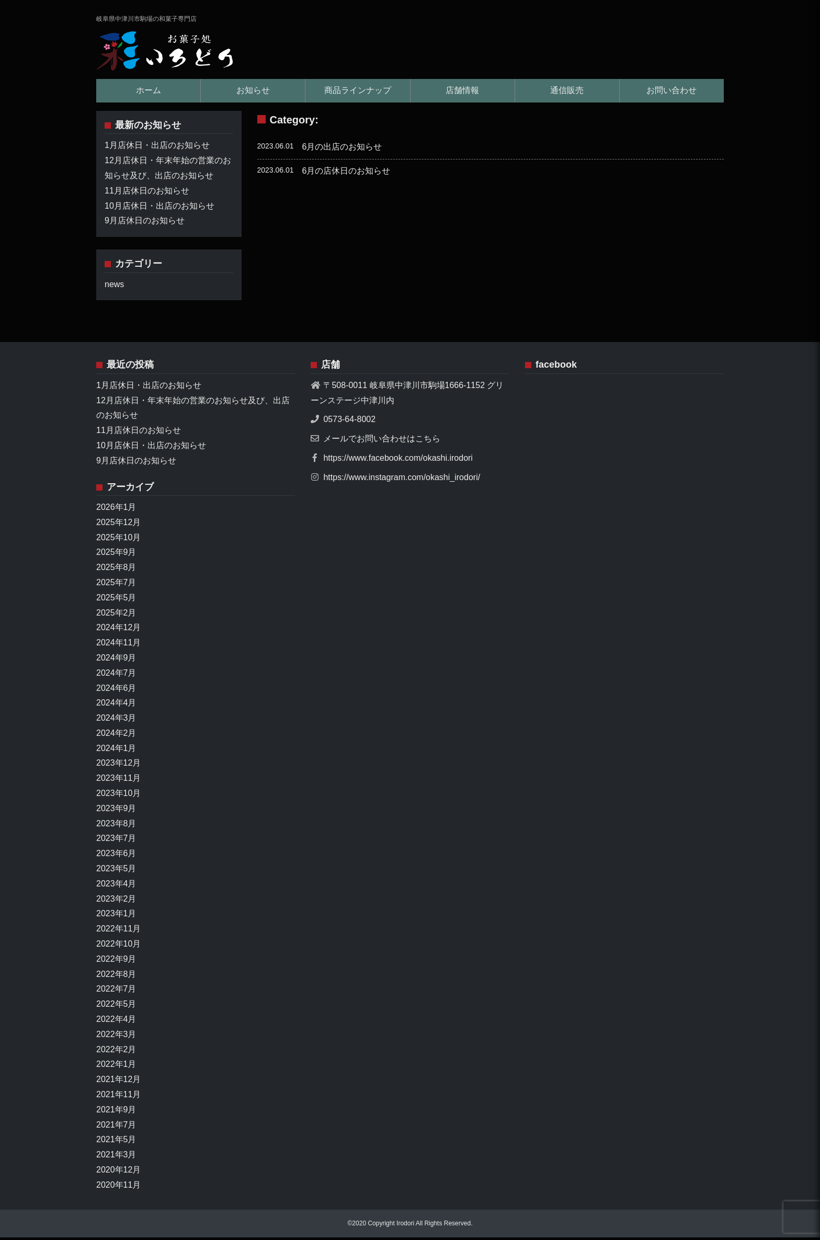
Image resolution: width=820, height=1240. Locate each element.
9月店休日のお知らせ (145, 223)
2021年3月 (116, 1157)
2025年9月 (116, 555)
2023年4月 (116, 886)
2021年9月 (116, 1112)
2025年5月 (116, 600)
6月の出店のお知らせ (342, 149)
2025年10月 (118, 540)
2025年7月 (116, 585)
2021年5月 (116, 1142)
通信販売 (567, 92)
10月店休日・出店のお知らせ (159, 208)
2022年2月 (116, 1052)
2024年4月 (116, 705)
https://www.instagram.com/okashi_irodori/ (401, 479)
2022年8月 (116, 976)
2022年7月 (116, 991)
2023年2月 (116, 901)
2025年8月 (116, 569)
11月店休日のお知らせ (147, 193)
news (114, 286)
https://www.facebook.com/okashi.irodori (397, 460)
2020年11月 (118, 1187)
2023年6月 (116, 855)
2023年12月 (118, 765)
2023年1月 (116, 916)
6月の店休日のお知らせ (346, 173)
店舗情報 (462, 92)
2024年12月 (118, 629)
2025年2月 (116, 615)
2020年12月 (118, 1172)
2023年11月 (118, 780)
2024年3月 (116, 720)
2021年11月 (118, 1097)
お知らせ (253, 92)
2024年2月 (116, 735)
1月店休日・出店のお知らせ (157, 148)
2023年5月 (116, 871)
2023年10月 (118, 795)
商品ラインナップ (357, 92)
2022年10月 (118, 946)
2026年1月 (116, 509)
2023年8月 (116, 826)
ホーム (148, 92)
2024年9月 (116, 660)
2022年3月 (116, 1036)
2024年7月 (116, 675)
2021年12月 (118, 1081)
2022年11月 (118, 931)
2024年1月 (116, 750)
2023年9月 (116, 810)
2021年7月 (116, 1127)
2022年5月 (116, 1006)
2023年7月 (116, 841)
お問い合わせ (671, 92)
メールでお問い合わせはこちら (381, 441)
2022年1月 (116, 1067)
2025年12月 (118, 524)
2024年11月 (118, 645)
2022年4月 (116, 1021)
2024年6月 (116, 690)
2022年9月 (116, 961)
